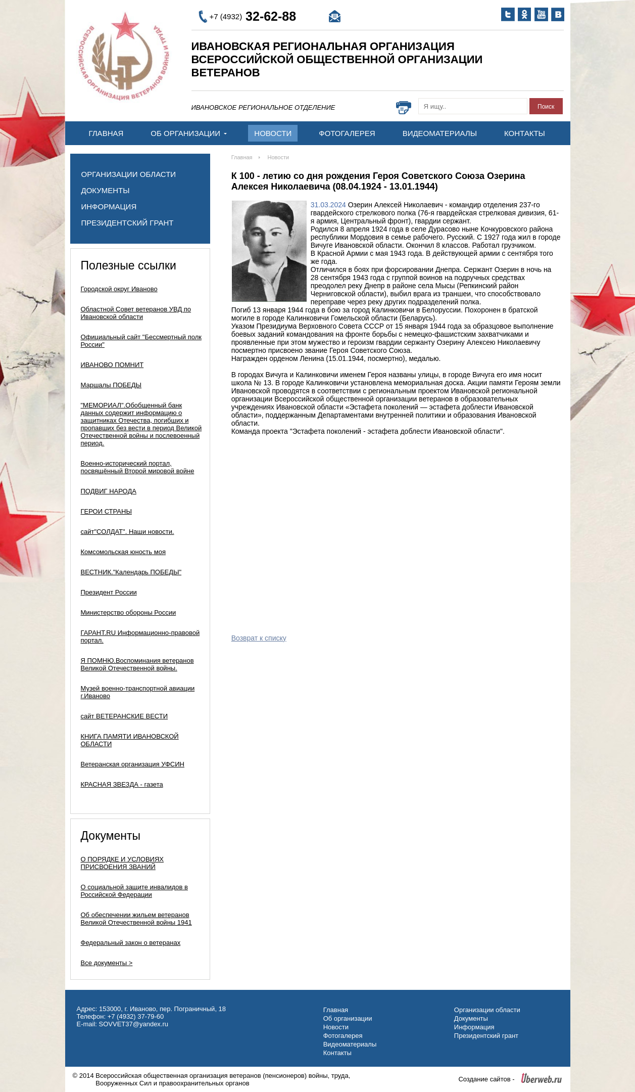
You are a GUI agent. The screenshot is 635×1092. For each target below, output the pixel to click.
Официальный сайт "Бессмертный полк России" (141, 340)
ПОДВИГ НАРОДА (108, 491)
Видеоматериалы (440, 133)
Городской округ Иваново (119, 289)
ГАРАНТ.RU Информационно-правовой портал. (140, 636)
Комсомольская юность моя (123, 552)
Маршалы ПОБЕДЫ (111, 385)
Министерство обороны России (128, 612)
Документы (105, 190)
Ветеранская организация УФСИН (132, 764)
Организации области (128, 174)
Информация (109, 206)
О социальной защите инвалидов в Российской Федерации (134, 890)
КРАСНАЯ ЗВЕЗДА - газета (122, 784)
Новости (272, 133)
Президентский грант (127, 222)
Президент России (109, 592)
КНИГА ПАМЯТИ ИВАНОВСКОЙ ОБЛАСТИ (130, 740)
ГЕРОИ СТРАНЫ (106, 511)
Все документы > (107, 963)
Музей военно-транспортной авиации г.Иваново (138, 692)
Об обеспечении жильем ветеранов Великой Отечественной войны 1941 (136, 918)
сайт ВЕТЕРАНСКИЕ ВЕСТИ (124, 716)
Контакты (524, 133)
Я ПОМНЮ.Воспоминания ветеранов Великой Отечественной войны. (137, 664)
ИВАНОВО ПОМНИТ (112, 365)
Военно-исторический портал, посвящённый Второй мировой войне (137, 467)
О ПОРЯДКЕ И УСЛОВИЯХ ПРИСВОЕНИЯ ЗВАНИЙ (122, 863)
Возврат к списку (258, 638)
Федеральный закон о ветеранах (131, 942)
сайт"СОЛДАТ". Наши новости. (127, 531)
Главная (106, 133)
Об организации (189, 133)
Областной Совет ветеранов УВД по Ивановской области (136, 313)
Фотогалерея (347, 133)
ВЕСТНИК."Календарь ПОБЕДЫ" (131, 572)
